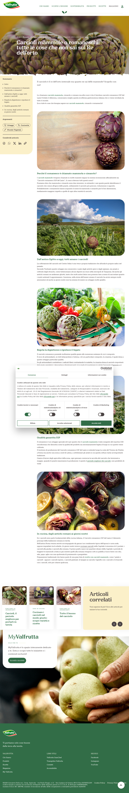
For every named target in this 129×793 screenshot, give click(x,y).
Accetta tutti (96, 423)
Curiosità (23, 125)
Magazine (113, 6)
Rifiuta (32, 423)
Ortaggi (9, 125)
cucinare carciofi (86, 546)
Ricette (102, 6)
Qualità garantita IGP (12, 106)
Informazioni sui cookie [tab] (97, 375)
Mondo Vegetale (12, 130)
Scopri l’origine (60, 6)
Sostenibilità (77, 6)
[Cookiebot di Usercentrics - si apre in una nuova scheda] (102, 368)
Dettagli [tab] (64, 375)
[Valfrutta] (12, 5)
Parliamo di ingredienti (39, 37)
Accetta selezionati (64, 423)
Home (19, 37)
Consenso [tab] (32, 375)
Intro (6, 84)
